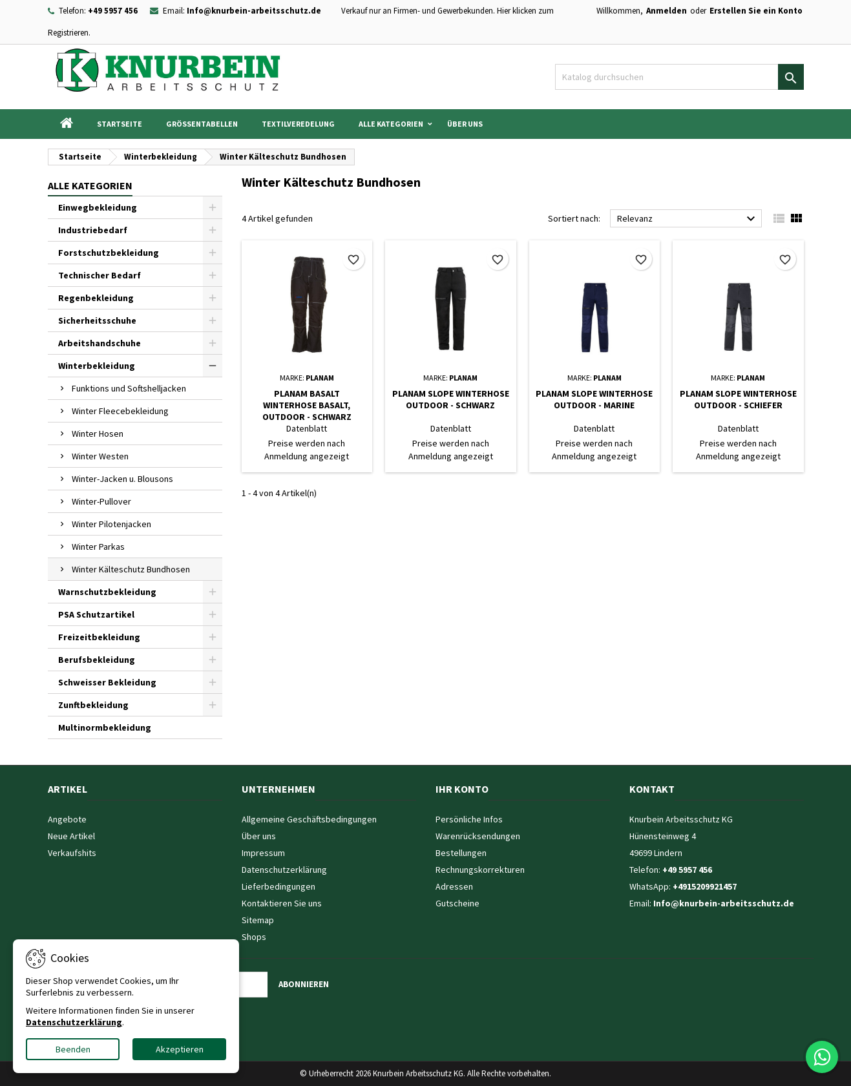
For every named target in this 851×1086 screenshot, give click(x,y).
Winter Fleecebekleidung (120, 411)
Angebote (67, 819)
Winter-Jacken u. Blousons (122, 479)
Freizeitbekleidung (99, 637)
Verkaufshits (72, 853)
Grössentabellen (202, 124)
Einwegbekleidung (97, 207)
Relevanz (688, 219)
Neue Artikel (71, 836)
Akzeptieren (180, 1049)
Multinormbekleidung (104, 727)
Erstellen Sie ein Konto (756, 10)
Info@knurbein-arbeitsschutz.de (254, 10)
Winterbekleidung (96, 365)
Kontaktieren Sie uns (282, 903)
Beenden (73, 1049)
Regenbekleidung (96, 298)
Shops (254, 937)
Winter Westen (100, 456)
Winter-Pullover (101, 501)
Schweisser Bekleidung (107, 682)
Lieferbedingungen (278, 886)
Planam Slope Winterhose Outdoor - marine (594, 399)
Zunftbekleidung (93, 705)
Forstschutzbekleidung (108, 252)
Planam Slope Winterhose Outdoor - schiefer (738, 399)
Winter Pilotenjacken (111, 524)
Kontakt (652, 788)
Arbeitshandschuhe (99, 343)
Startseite (119, 124)
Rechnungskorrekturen (480, 869)
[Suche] (679, 77)
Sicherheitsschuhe (97, 320)
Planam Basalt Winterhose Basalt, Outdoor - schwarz (307, 405)
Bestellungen (461, 853)
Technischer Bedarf (99, 275)
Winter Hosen (97, 433)
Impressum (263, 853)
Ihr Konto (462, 788)
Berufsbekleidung (96, 659)
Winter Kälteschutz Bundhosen (131, 569)
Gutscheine (457, 903)
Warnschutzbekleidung (107, 592)
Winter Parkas (98, 546)
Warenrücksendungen (478, 836)
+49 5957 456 (113, 10)
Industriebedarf (92, 230)
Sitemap (258, 920)
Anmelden (666, 10)
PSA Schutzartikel (96, 614)
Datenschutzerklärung (284, 869)
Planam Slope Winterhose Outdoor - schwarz (450, 399)
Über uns (465, 124)
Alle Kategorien (391, 124)
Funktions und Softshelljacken (129, 388)
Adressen (454, 886)
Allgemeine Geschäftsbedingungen (309, 819)
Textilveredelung (298, 124)
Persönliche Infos (469, 819)
